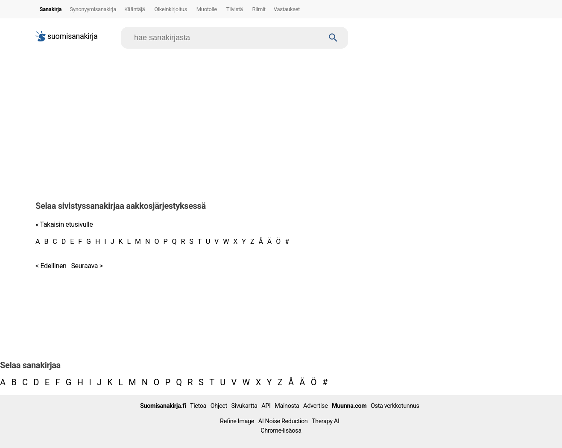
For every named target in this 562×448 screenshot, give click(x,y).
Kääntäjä (134, 9)
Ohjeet (219, 406)
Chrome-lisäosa (281, 430)
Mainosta (287, 406)
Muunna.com (349, 406)
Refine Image (237, 421)
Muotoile (206, 9)
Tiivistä (234, 9)
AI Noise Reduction (283, 421)
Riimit (259, 9)
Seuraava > (86, 266)
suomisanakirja (66, 36)
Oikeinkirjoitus (170, 9)
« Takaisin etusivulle (64, 224)
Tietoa (198, 406)
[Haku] (333, 38)
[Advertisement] (281, 121)
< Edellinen (51, 266)
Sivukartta (244, 406)
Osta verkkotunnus (395, 406)
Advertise (315, 406)
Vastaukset (287, 9)
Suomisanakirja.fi (163, 406)
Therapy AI (326, 421)
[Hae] (226, 38)
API (265, 406)
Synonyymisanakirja (93, 9)
